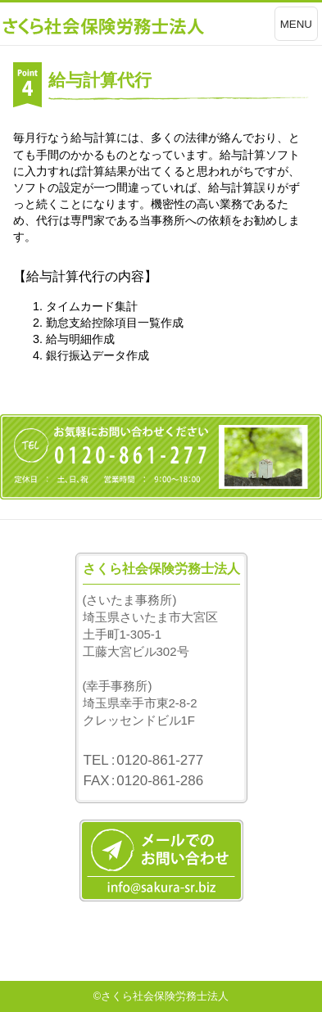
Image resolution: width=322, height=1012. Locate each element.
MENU (296, 24)
